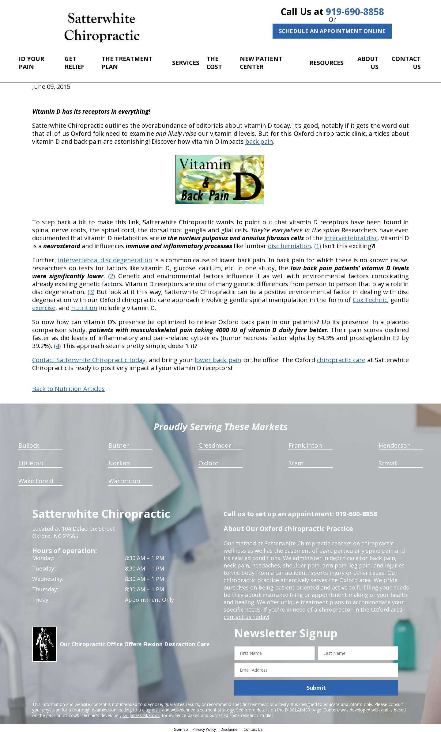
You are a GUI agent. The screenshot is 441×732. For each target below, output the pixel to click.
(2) (111, 274)
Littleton (30, 461)
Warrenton (124, 479)
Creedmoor (214, 443)
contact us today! (246, 615)
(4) (57, 344)
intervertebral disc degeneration (105, 258)
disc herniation (289, 244)
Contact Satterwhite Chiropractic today (88, 358)
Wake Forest (36, 479)
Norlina (119, 461)
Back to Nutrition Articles (68, 387)
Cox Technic (370, 298)
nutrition (84, 306)
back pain (259, 139)
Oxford (208, 461)
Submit (316, 686)
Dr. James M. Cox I (141, 713)
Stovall (388, 461)
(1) (317, 244)
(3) (91, 290)
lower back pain (218, 358)
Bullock (28, 443)
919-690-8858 (355, 11)
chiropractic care (341, 358)
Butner (118, 443)
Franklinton (305, 443)
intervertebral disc (351, 236)
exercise (43, 306)
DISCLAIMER (297, 708)
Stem (295, 461)
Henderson (395, 443)
